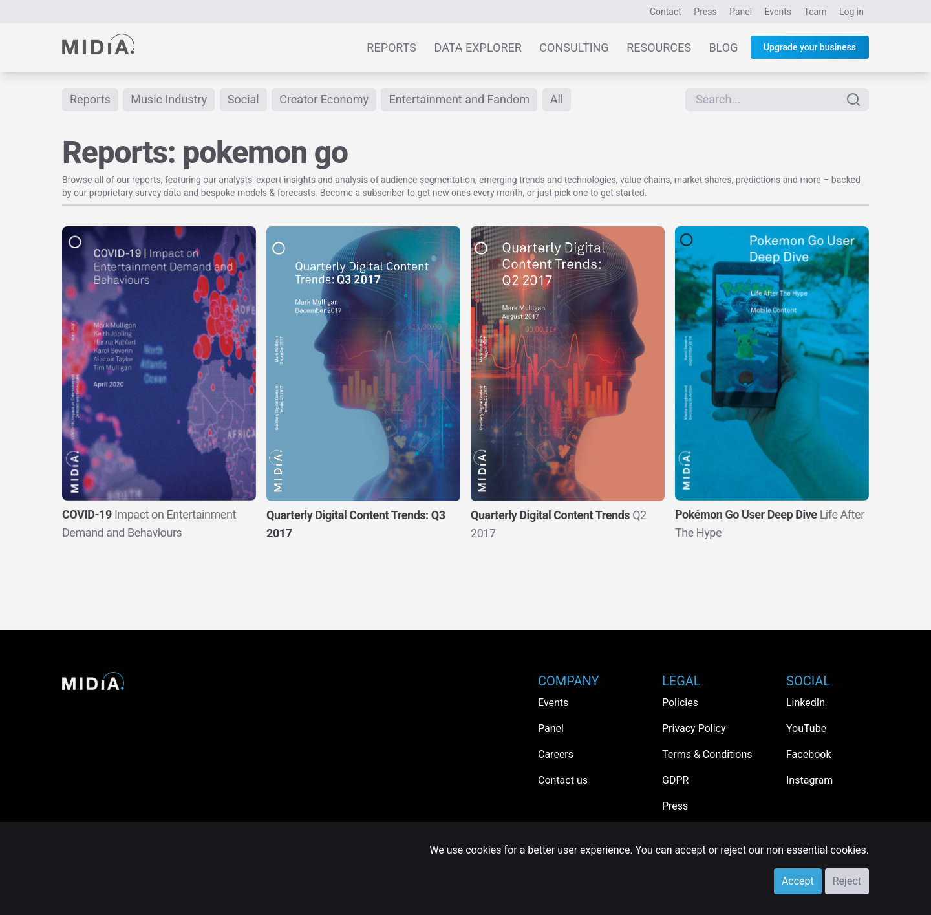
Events (778, 11)
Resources (658, 47)
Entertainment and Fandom (459, 99)
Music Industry (169, 99)
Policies (680, 702)
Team (815, 11)
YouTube (806, 728)
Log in (851, 11)
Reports (391, 47)
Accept (798, 881)
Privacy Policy (694, 728)
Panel (740, 11)
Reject (847, 881)
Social (243, 99)
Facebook (808, 754)
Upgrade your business (810, 47)
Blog (723, 47)
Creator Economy (324, 99)
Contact (665, 11)
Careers (555, 754)
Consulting (573, 47)
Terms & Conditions (707, 754)
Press (705, 11)
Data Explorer (478, 47)
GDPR (675, 780)
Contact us (563, 780)
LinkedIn (805, 702)
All (557, 99)
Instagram (809, 780)
